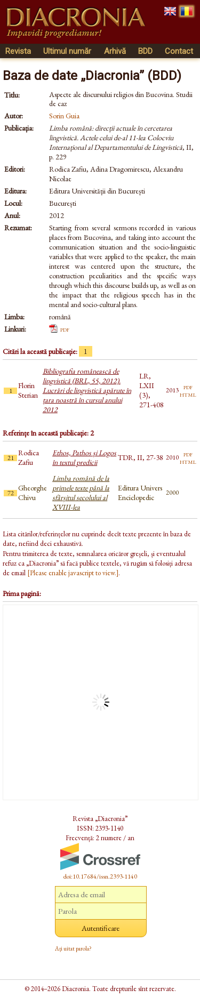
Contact (179, 51)
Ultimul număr (67, 51)
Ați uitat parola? (73, 948)
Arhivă (115, 51)
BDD (145, 51)
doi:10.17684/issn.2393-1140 (100, 876)
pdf (64, 329)
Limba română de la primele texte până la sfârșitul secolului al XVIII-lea (80, 492)
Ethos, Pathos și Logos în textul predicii (84, 457)
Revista (18, 51)
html (188, 394)
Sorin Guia (64, 115)
